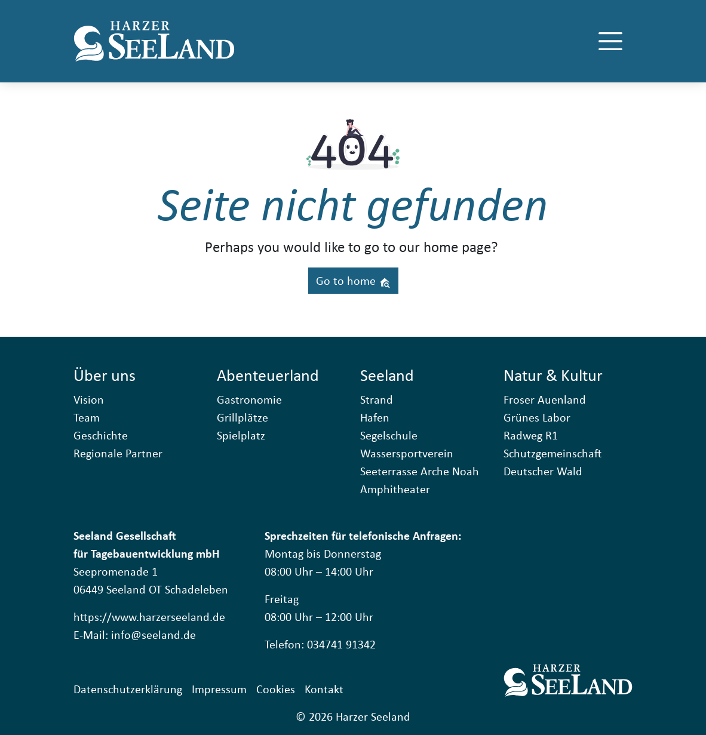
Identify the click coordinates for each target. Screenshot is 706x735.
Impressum (219, 689)
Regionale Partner (117, 453)
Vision (88, 399)
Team (86, 417)
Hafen (374, 417)
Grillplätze (242, 417)
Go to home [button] (353, 280)
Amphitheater (395, 489)
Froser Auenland (545, 399)
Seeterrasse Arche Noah (419, 471)
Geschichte (100, 435)
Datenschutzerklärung (127, 689)
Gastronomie (249, 399)
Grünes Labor (537, 417)
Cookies (275, 689)
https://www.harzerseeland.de (149, 616)
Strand (376, 399)
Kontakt (324, 689)
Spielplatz (241, 435)
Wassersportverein (406, 453)
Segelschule (389, 435)
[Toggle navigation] (610, 41)
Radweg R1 (531, 435)
